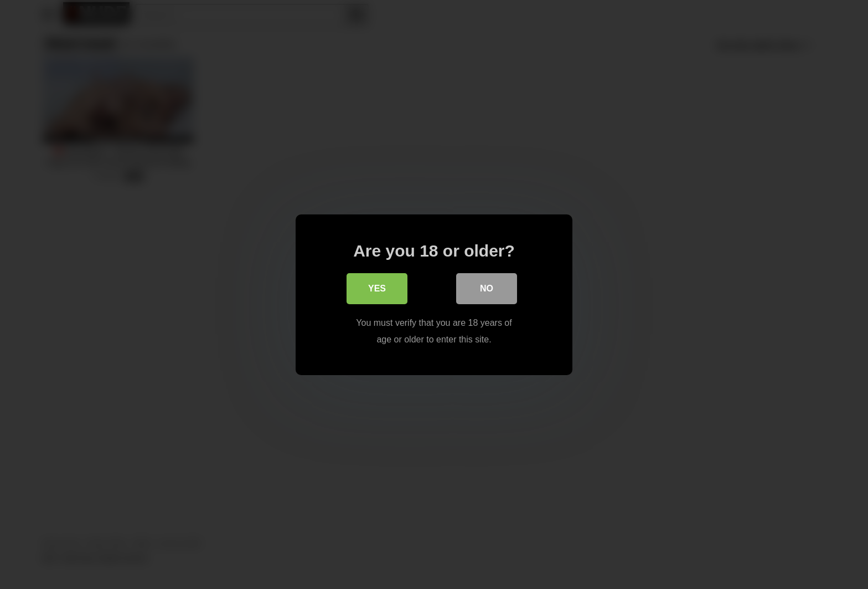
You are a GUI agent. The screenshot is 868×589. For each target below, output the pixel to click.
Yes (377, 289)
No (486, 289)
